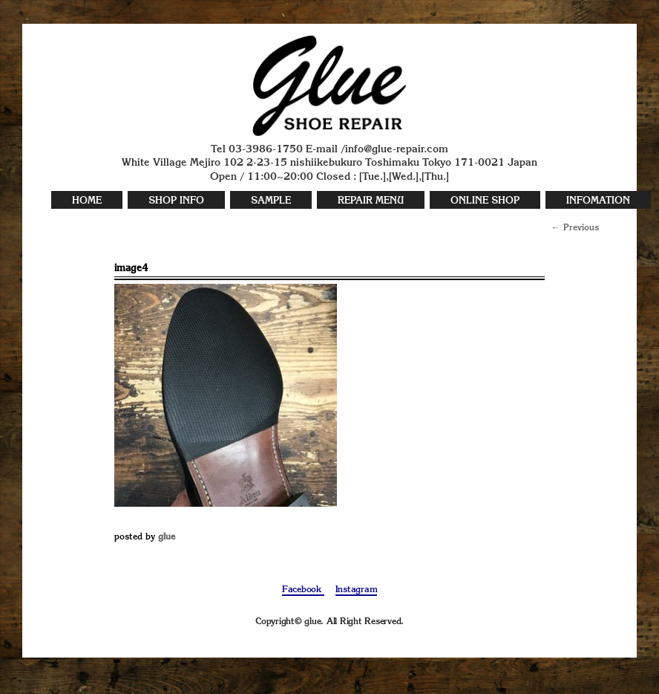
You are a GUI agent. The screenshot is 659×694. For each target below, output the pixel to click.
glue (166, 537)
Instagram (356, 590)
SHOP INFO (176, 201)
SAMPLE (271, 201)
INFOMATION (598, 201)
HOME (87, 201)
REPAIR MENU (371, 201)
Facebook (303, 590)
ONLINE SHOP (484, 201)
